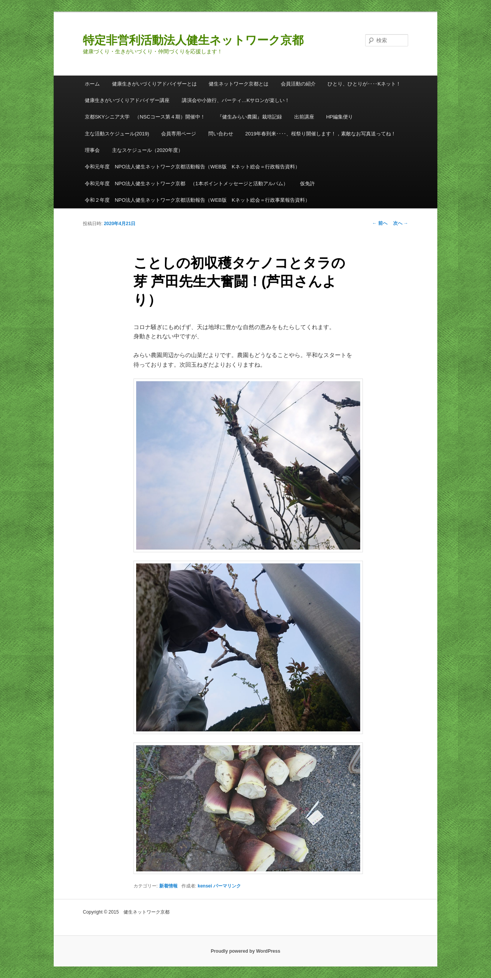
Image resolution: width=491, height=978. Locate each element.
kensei (205, 886)
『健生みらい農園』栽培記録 (249, 117)
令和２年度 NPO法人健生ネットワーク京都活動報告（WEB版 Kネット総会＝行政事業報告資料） (197, 200)
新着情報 (168, 886)
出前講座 (304, 117)
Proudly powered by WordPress (245, 951)
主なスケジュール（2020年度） (147, 150)
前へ (379, 223)
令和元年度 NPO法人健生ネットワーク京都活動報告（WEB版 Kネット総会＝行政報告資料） (192, 167)
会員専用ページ (178, 134)
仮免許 (307, 183)
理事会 (92, 150)
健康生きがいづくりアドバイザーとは (154, 84)
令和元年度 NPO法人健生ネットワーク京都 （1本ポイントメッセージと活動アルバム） (186, 183)
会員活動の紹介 (298, 84)
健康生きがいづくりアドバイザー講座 (127, 100)
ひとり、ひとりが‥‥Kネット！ (364, 84)
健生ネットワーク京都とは (239, 84)
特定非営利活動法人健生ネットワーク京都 (193, 40)
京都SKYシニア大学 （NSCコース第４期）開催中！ (145, 117)
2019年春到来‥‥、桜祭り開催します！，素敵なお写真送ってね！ (320, 134)
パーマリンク (227, 886)
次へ (400, 223)
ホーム (92, 84)
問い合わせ (220, 134)
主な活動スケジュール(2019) (117, 134)
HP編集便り (339, 117)
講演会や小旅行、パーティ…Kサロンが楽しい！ (236, 100)
